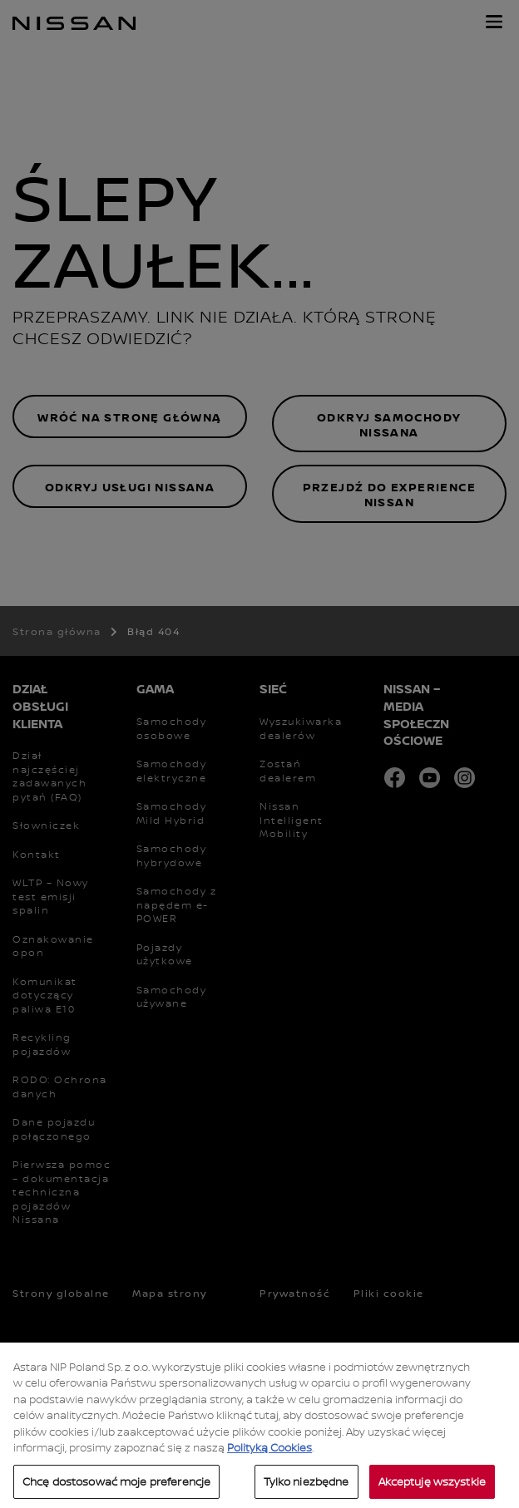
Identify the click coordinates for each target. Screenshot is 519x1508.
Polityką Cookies (269, 1466)
